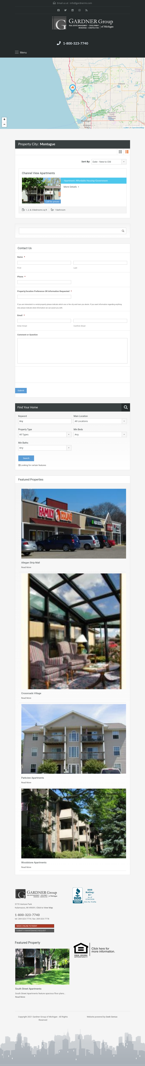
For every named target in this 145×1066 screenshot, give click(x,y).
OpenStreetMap (138, 128)
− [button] (4, 124)
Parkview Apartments (32, 777)
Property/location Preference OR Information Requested (44, 291)
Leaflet (126, 128)
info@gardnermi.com (81, 3)
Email (21, 315)
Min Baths (23, 442)
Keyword (22, 416)
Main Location (81, 416)
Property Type (25, 429)
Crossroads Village (31, 693)
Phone (21, 276)
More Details (71, 186)
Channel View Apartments (38, 173)
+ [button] (4, 119)
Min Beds (78, 429)
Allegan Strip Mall (30, 562)
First (19, 268)
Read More (26, 567)
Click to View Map (44, 907)
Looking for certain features (32, 465)
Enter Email (22, 326)
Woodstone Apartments (33, 862)
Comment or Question (27, 335)
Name (21, 257)
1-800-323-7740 (75, 43)
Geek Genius (111, 1017)
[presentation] (41, 375)
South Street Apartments (28, 988)
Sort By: (85, 161)
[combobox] (109, 161)
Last (75, 268)
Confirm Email (79, 326)
